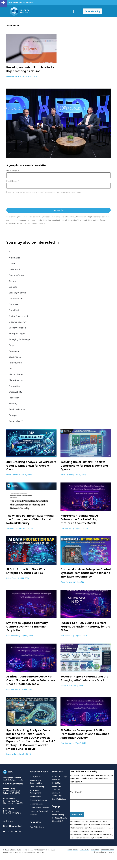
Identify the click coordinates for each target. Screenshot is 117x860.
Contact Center (16, 275)
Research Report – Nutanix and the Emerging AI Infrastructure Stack (84, 678)
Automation (14, 257)
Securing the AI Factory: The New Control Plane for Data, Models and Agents (84, 465)
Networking (14, 386)
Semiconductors (17, 409)
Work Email (12, 171)
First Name (12, 181)
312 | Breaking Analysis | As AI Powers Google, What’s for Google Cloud (31, 465)
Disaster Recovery (18, 322)
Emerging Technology (19, 339)
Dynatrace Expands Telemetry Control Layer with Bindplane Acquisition (27, 626)
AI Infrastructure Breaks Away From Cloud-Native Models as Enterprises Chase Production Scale (30, 680)
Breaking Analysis (17, 292)
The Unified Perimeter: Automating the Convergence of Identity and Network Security (30, 519)
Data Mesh (14, 310)
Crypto (12, 281)
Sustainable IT (16, 421)
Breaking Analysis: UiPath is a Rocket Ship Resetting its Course (31, 69)
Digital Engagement (18, 316)
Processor (14, 397)
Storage (13, 415)
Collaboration (15, 269)
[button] (3, 3)
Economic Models (17, 327)
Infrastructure (15, 362)
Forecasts (14, 351)
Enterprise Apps (17, 333)
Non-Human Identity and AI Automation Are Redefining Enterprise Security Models (79, 519)
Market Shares (16, 374)
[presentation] (26, 201)
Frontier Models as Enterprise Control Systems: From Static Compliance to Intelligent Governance (85, 572)
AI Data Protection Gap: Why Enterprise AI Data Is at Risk (25, 571)
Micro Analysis (16, 380)
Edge (11, 345)
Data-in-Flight (16, 298)
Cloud (12, 263)
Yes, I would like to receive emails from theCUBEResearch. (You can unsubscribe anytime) (44, 192)
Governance (15, 357)
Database (13, 304)
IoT (10, 368)
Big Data (13, 287)
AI (10, 252)
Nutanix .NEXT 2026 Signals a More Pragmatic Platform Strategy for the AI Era (85, 626)
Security (13, 403)
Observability (15, 391)
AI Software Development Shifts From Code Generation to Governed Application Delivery (84, 734)
